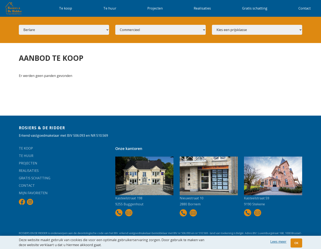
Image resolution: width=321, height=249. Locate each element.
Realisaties (202, 8)
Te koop (65, 8)
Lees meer (278, 241)
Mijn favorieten (33, 193)
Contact (304, 8)
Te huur (109, 8)
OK (296, 243)
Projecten (155, 8)
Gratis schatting (254, 8)
